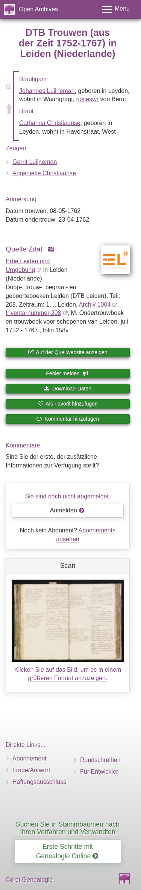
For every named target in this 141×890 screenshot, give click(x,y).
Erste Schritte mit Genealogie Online (67, 851)
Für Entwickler (99, 771)
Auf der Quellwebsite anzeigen (67, 352)
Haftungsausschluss (39, 782)
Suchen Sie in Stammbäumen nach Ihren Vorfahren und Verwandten (68, 828)
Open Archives (38, 9)
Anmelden (67, 510)
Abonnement (29, 758)
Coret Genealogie (29, 879)
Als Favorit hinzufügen (68, 404)
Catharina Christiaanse (49, 123)
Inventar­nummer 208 (33, 313)
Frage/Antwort (31, 770)
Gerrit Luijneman (34, 162)
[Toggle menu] (115, 9)
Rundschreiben (100, 760)
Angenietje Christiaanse (44, 173)
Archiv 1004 (95, 304)
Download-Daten (67, 389)
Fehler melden (67, 373)
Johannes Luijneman (47, 91)
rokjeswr (87, 99)
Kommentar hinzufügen (67, 419)
